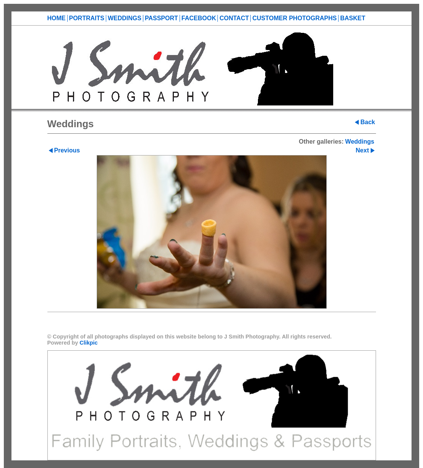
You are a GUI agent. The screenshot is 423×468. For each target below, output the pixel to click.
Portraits (86, 18)
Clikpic (88, 343)
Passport (161, 18)
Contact (234, 18)
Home (56, 18)
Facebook (199, 18)
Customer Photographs (294, 18)
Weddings (124, 18)
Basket (352, 18)
